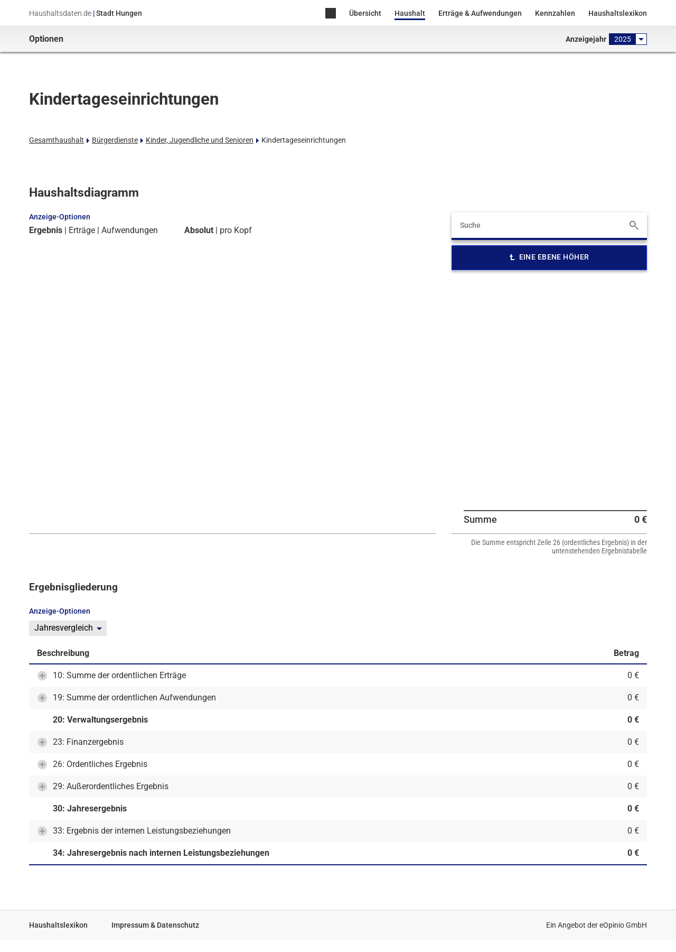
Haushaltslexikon (617, 13)
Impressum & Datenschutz (155, 925)
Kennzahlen (555, 13)
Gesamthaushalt (56, 140)
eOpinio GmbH (623, 925)
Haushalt (410, 13)
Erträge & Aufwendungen (480, 13)
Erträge (82, 230)
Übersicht (365, 13)
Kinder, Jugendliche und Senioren (199, 140)
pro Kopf (236, 230)
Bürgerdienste (115, 140)
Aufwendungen (129, 230)
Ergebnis (45, 230)
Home (330, 14)
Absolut (198, 230)
